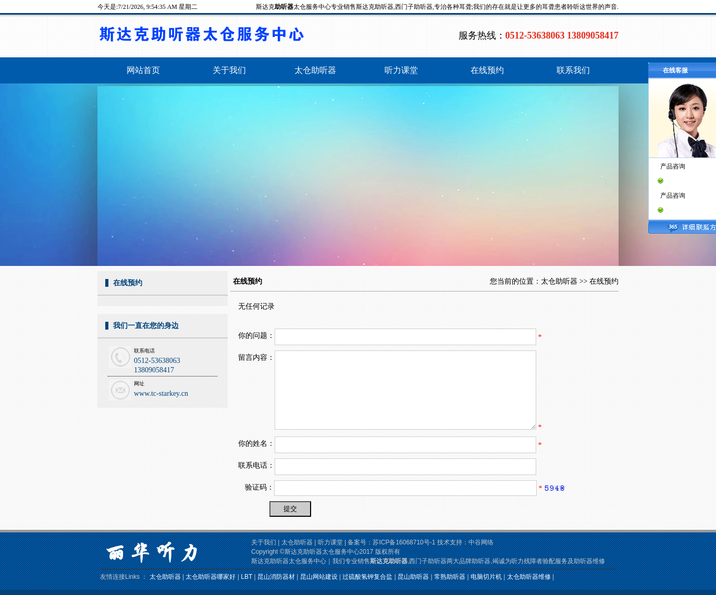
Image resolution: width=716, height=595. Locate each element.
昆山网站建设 (319, 576)
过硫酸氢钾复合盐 (367, 576)
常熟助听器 (449, 576)
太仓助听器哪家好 (211, 576)
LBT (246, 576)
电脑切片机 (486, 576)
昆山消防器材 (276, 576)
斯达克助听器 (389, 561)
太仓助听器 (559, 281)
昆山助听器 (413, 576)
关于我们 (263, 542)
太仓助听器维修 (529, 576)
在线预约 (604, 281)
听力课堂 (330, 542)
